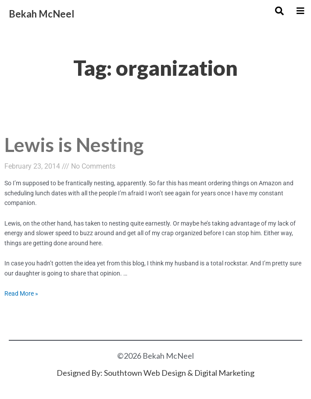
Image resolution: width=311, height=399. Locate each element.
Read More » (21, 293)
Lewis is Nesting (73, 144)
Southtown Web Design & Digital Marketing (179, 373)
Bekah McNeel (41, 14)
